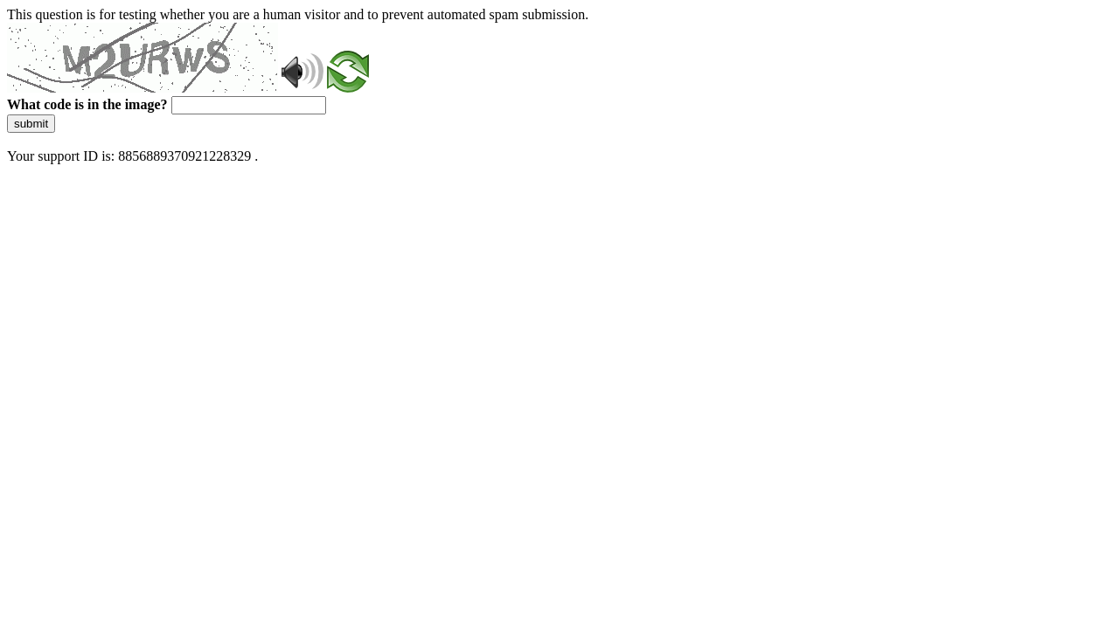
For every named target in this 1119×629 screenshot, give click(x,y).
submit (31, 123)
